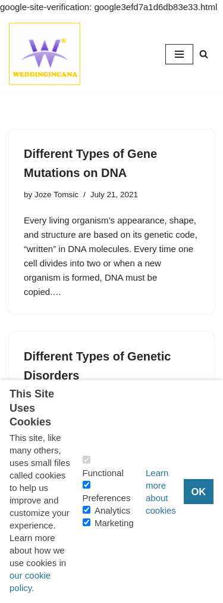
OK (198, 491)
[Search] (203, 53)
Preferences (107, 498)
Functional (103, 473)
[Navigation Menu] (179, 54)
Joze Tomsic (56, 194)
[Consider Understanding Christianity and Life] (44, 54)
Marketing (114, 523)
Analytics (112, 510)
